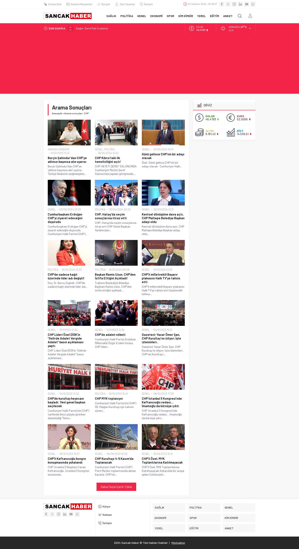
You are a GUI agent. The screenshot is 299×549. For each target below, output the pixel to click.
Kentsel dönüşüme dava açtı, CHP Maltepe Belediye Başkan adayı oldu (163, 218)
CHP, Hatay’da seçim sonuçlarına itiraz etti (111, 216)
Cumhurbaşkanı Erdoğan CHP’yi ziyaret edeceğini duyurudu (65, 218)
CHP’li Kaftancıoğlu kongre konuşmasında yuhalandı (67, 460)
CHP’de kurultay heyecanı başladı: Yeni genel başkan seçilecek (66, 402)
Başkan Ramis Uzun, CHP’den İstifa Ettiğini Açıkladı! (115, 276)
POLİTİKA (109, 149)
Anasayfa (57, 113)
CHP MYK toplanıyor (109, 398)
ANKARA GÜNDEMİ (58, 149)
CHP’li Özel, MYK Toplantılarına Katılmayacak (162, 460)
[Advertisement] (149, 65)
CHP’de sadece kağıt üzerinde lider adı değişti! (66, 276)
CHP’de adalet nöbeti (110, 334)
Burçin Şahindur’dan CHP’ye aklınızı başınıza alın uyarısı (67, 159)
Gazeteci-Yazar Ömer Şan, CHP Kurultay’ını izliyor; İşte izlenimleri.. (161, 338)
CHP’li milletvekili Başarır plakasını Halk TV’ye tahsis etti (161, 278)
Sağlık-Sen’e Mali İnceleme (92, 28)
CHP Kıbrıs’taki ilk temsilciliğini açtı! (108, 159)
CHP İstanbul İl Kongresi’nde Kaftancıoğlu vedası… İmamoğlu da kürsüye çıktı (162, 402)
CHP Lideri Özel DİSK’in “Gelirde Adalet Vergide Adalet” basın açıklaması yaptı (65, 340)
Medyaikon (178, 542)
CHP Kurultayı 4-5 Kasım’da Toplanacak (114, 460)
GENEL (99, 149)
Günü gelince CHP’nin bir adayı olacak (163, 156)
